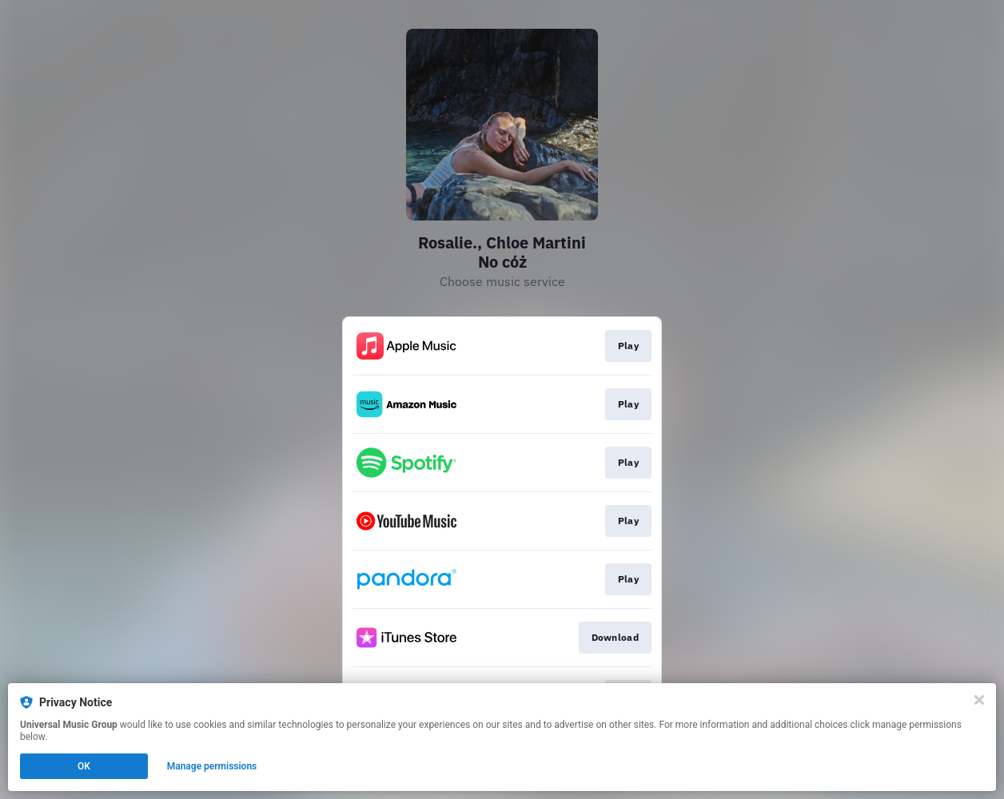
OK (84, 766)
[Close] (979, 700)
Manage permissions (212, 766)
